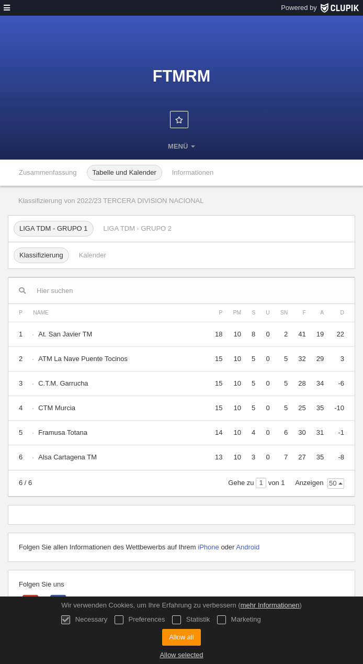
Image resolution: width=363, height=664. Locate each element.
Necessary (84, 619)
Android (247, 547)
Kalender (92, 255)
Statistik (191, 619)
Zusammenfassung (48, 172)
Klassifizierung (41, 255)
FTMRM (181, 76)
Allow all (181, 637)
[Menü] (7, 8)
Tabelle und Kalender (124, 172)
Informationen (193, 172)
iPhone (208, 547)
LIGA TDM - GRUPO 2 (138, 228)
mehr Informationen (270, 605)
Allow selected (181, 655)
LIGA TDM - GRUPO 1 (53, 228)
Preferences (140, 619)
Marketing (239, 619)
